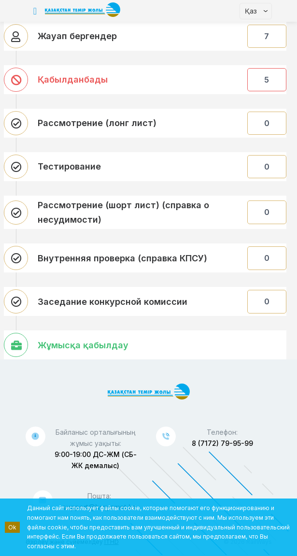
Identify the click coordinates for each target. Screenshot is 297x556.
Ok (12, 527)
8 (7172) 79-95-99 (222, 443)
